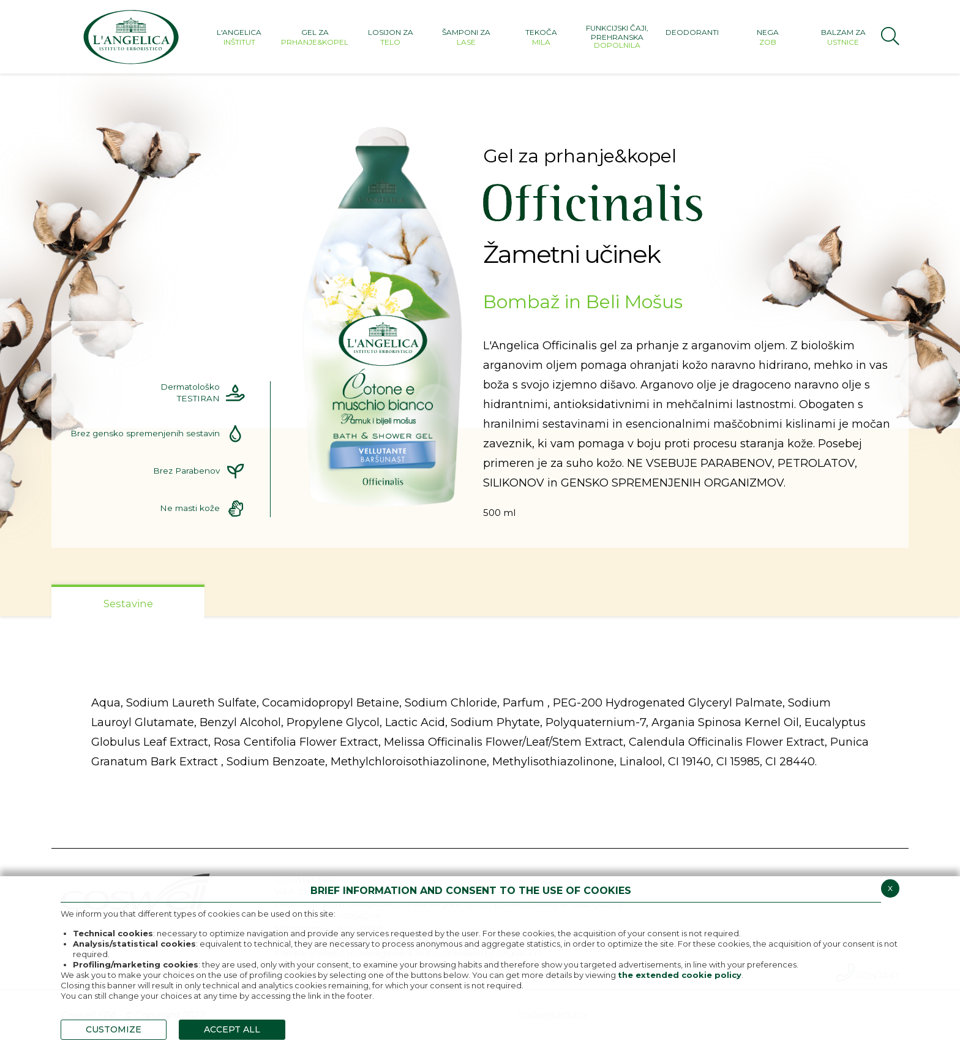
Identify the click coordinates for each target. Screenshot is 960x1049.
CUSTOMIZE (113, 1029)
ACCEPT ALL (232, 1029)
